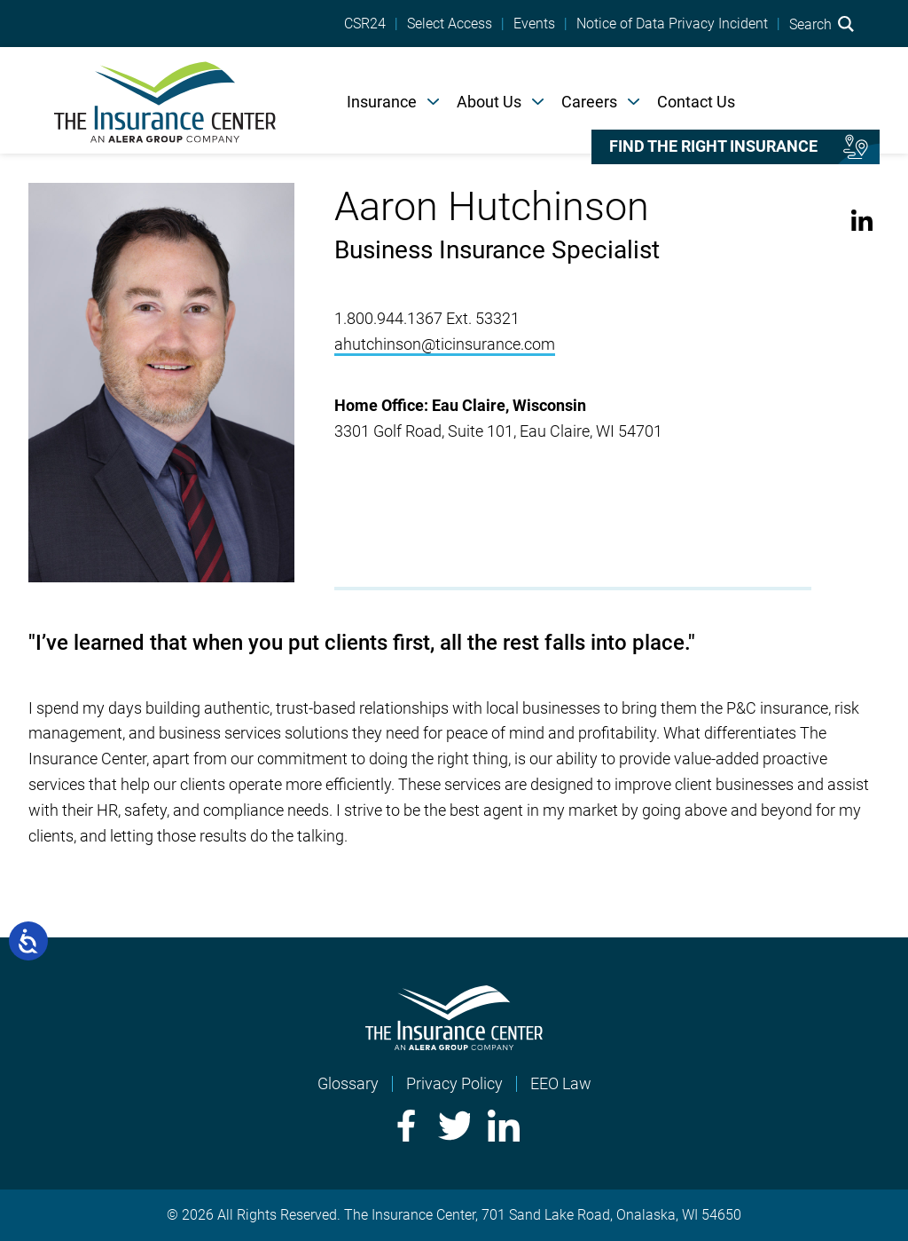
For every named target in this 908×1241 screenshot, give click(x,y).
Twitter (454, 1126)
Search (821, 24)
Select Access (449, 24)
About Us (489, 101)
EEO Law (560, 1083)
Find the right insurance (713, 146)
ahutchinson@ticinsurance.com (444, 344)
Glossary (348, 1083)
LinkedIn (862, 220)
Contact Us (696, 101)
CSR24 (365, 24)
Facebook (404, 1126)
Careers (589, 101)
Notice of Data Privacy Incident (672, 24)
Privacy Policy (454, 1083)
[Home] (165, 100)
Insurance (382, 101)
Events (534, 24)
